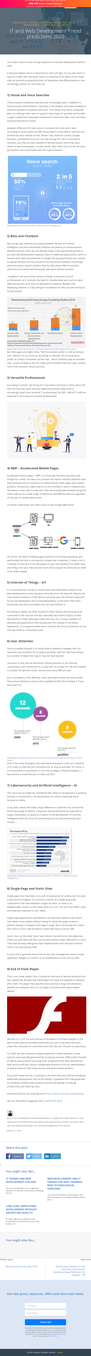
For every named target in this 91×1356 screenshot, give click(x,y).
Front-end (60, 22)
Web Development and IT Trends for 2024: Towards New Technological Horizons (64, 1183)
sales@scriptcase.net (58, 1334)
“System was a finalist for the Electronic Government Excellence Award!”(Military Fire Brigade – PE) (69, 1270)
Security (62, 25)
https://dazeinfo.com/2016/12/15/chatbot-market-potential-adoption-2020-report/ (44, 349)
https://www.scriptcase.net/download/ (64, 1093)
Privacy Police (52, 1336)
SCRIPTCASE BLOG (53, 1100)
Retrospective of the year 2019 (21, 1266)
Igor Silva (14, 1118)
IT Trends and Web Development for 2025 (21, 1180)
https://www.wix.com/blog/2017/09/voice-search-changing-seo (37, 225)
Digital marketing (40, 22)
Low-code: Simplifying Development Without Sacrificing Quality (21, 1209)
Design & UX (20, 22)
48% (63, 355)
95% (37, 363)
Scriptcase (48, 25)
